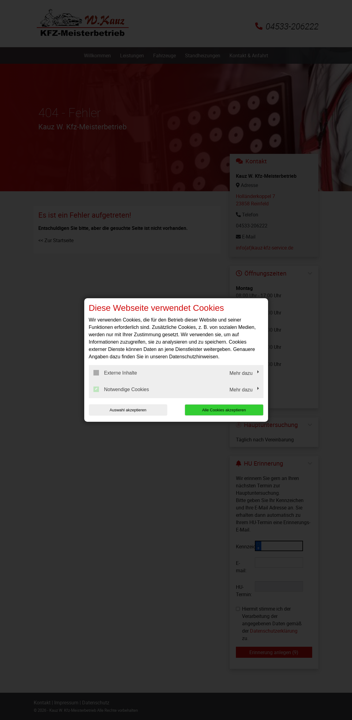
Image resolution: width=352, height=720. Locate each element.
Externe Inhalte (115, 372)
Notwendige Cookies (121, 389)
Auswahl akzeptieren (128, 410)
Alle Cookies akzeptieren (224, 410)
